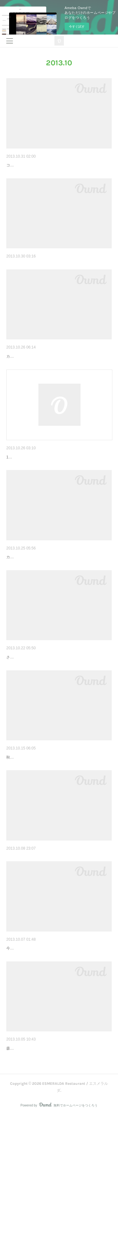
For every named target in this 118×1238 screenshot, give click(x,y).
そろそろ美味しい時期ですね (35, 601)
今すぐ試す (77, 26)
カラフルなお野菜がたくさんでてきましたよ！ (46, 385)
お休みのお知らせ (24, 485)
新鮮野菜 (15, 375)
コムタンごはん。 (21, 175)
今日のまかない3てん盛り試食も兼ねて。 (41, 1054)
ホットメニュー (21, 718)
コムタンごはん (21, 165)
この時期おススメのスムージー (37, 943)
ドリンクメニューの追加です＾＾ (39, 1153)
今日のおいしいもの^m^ (30, 274)
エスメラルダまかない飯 (30, 1044)
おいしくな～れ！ (24, 827)
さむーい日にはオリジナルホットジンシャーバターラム (53, 727)
